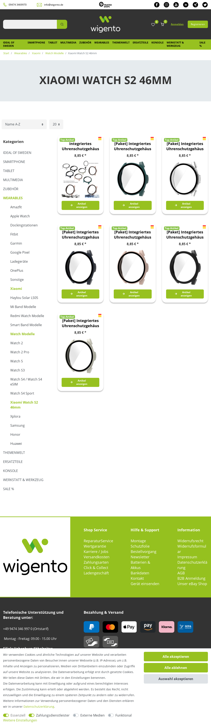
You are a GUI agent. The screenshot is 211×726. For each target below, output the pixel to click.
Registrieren (198, 24)
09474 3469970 (18, 4)
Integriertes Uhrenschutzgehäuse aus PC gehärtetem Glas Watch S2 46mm (80, 146)
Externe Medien (92, 715)
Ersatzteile (140, 42)
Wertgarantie (95, 546)
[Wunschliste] (153, 25)
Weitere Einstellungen (20, 720)
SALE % (202, 44)
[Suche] (62, 24)
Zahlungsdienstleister (53, 715)
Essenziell (18, 715)
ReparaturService (98, 540)
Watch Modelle (54, 53)
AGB (181, 572)
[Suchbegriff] (30, 24)
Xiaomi (35, 53)
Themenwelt (121, 42)
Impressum (187, 556)
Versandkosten (96, 556)
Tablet (52, 42)
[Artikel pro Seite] (56, 124)
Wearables (101, 42)
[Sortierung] (24, 124)
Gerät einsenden (145, 583)
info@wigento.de (53, 4)
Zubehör (85, 42)
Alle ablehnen (175, 667)
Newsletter (140, 556)
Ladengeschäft (96, 572)
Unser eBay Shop (192, 583)
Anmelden (177, 24)
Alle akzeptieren (176, 656)
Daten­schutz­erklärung (38, 706)
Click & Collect (96, 567)
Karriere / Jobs (96, 551)
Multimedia (68, 42)
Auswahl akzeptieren (175, 679)
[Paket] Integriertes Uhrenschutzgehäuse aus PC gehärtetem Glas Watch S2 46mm (132, 146)
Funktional (123, 715)
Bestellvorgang (143, 551)
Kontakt (137, 578)
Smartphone (36, 42)
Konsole (157, 42)
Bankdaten (140, 572)
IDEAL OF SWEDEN (8, 44)
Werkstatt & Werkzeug (175, 44)
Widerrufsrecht (190, 540)
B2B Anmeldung (191, 578)
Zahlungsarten (96, 562)
